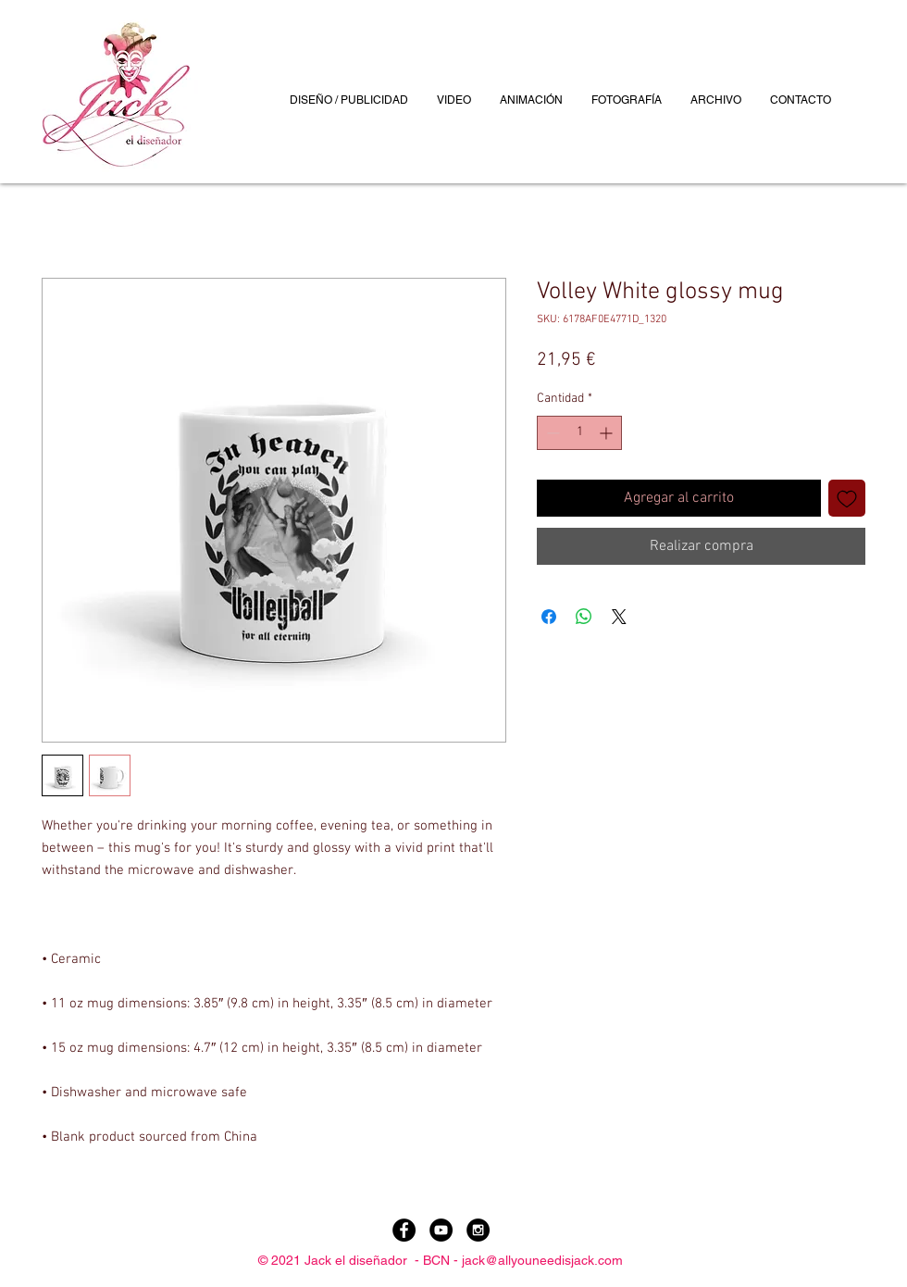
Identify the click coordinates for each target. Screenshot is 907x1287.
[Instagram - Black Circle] (478, 1230)
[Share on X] (619, 617)
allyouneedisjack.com (560, 1260)
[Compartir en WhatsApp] (584, 617)
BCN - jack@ (460, 1260)
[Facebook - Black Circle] (404, 1230)
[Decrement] (551, 433)
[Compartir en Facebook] (549, 617)
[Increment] (607, 433)
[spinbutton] (579, 433)
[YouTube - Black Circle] (441, 1230)
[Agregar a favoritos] (846, 498)
